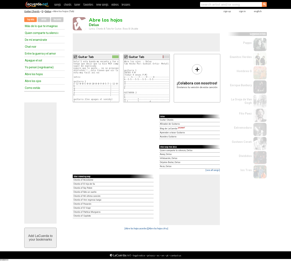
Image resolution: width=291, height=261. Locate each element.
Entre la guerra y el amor (40, 53)
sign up (227, 11)
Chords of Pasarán (82, 204)
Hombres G (244, 71)
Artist (43, 20)
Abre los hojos (34, 74)
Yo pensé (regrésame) (39, 67)
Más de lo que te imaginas (41, 26)
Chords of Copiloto (82, 216)
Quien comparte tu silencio (42, 33)
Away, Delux (166, 154)
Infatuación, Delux (168, 158)
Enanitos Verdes (241, 57)
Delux (48, 11)
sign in (242, 11)
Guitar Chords (32, 11)
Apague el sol (33, 60)
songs (57, 4)
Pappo (247, 42)
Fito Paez (245, 113)
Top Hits (30, 20)
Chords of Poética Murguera (86, 212)
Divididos (245, 156)
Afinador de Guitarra (170, 124)
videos (115, 4)
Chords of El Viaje (82, 208)
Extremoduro (243, 127)
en (162, 255)
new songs (102, 4)
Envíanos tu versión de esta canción (197, 76)
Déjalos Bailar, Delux (170, 162)
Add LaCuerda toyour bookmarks (40, 237)
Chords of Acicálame (83, 180)
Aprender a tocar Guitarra (172, 132)
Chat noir (30, 46)
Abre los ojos (33, 81)
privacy (151, 255)
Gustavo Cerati (242, 141)
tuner (77, 4)
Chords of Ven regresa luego (87, 200)
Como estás (32, 87)
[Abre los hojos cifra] (158, 228)
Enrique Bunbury (241, 85)
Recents (57, 20)
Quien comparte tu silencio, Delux (176, 150)
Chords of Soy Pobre (82, 188)
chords (67, 4)
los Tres (246, 170)
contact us (175, 255)
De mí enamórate (36, 39)
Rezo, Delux (165, 166)
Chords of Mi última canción (86, 196)
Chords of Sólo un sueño (84, 192)
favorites (88, 4)
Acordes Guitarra (168, 136)
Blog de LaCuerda (172, 128)
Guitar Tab (86, 57)
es (158, 255)
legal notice (139, 255)
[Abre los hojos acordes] (136, 228)
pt (167, 255)
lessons (126, 4)
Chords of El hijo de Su (84, 184)
